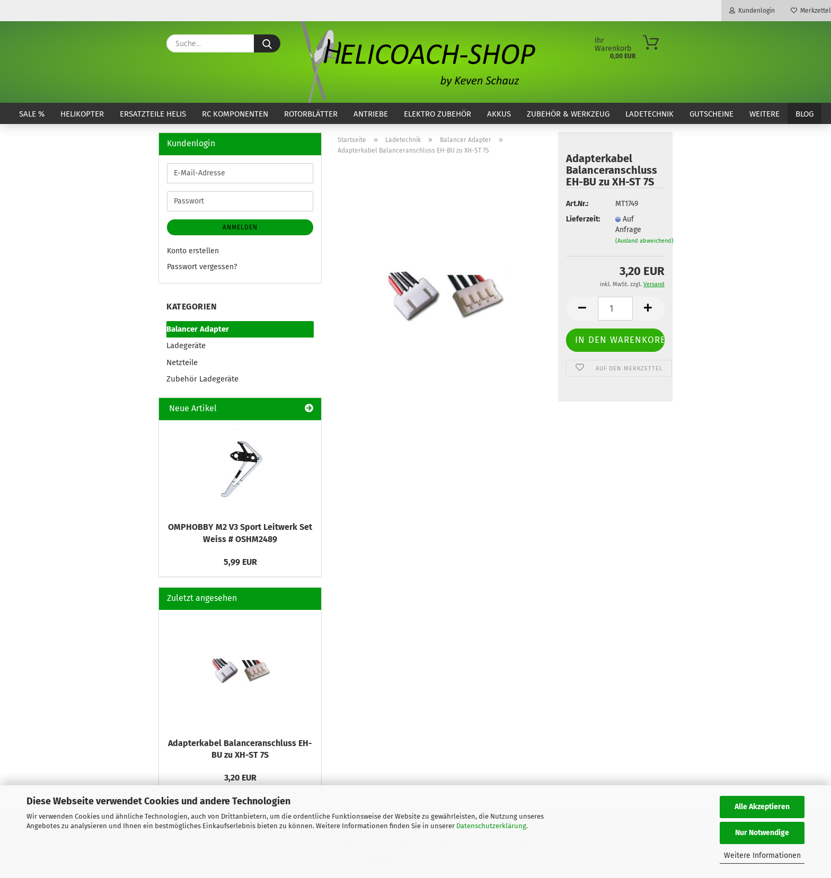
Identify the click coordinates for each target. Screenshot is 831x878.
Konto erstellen (193, 250)
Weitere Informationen (762, 855)
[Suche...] (267, 43)
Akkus (499, 114)
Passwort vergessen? (202, 266)
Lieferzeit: (582, 219)
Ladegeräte (186, 345)
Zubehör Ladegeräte (202, 379)
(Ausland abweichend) (644, 240)
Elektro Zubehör (437, 114)
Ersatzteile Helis (153, 114)
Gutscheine (711, 114)
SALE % (32, 114)
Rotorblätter (311, 114)
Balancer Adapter (197, 329)
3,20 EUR (240, 778)
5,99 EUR (240, 562)
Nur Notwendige (762, 832)
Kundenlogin (752, 10)
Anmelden (240, 227)
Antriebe (370, 114)
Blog (804, 114)
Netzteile (182, 362)
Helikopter (82, 114)
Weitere (764, 114)
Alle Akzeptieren (762, 806)
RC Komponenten (235, 114)
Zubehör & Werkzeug (568, 114)
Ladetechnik (649, 114)
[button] (582, 309)
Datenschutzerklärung (491, 826)
